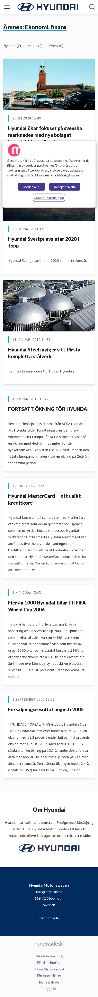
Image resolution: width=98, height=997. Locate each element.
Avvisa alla (31, 187)
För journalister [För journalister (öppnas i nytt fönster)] (49, 975)
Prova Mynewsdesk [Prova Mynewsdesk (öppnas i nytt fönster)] (49, 969)
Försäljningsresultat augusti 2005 (46, 709)
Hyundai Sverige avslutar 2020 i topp (43, 242)
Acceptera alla (65, 187)
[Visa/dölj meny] (6, 6)
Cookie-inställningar (49, 198)
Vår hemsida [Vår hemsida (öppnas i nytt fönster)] (49, 918)
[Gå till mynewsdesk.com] (49, 943)
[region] (49, 174)
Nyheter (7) (12, 45)
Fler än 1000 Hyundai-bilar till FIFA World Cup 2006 (47, 606)
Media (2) (35, 45)
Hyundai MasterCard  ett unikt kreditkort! (44, 499)
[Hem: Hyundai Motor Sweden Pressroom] (48, 6)
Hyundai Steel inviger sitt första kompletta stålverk (44, 353)
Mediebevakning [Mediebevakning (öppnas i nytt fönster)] (49, 956)
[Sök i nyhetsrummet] (92, 7)
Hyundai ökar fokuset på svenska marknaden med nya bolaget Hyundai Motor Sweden (45, 135)
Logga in (49, 988)
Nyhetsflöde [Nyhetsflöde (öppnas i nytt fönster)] (49, 982)
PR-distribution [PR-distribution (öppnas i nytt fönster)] (49, 962)
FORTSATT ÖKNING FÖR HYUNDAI (48, 409)
